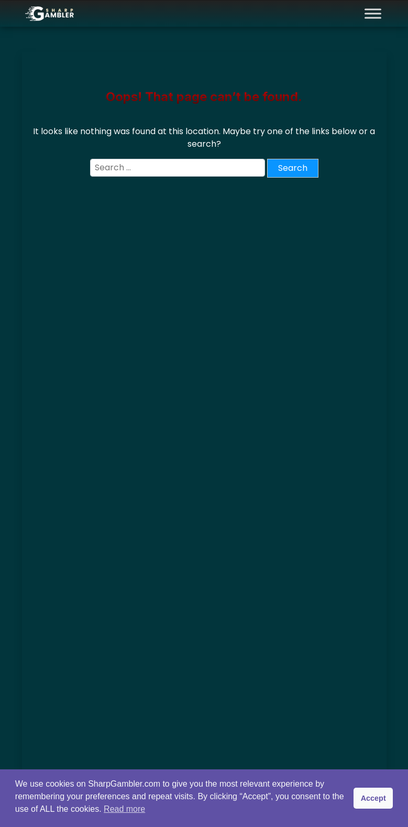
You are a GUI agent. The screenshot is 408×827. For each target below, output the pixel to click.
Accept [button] (373, 798)
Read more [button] (124, 808)
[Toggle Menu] (373, 13)
